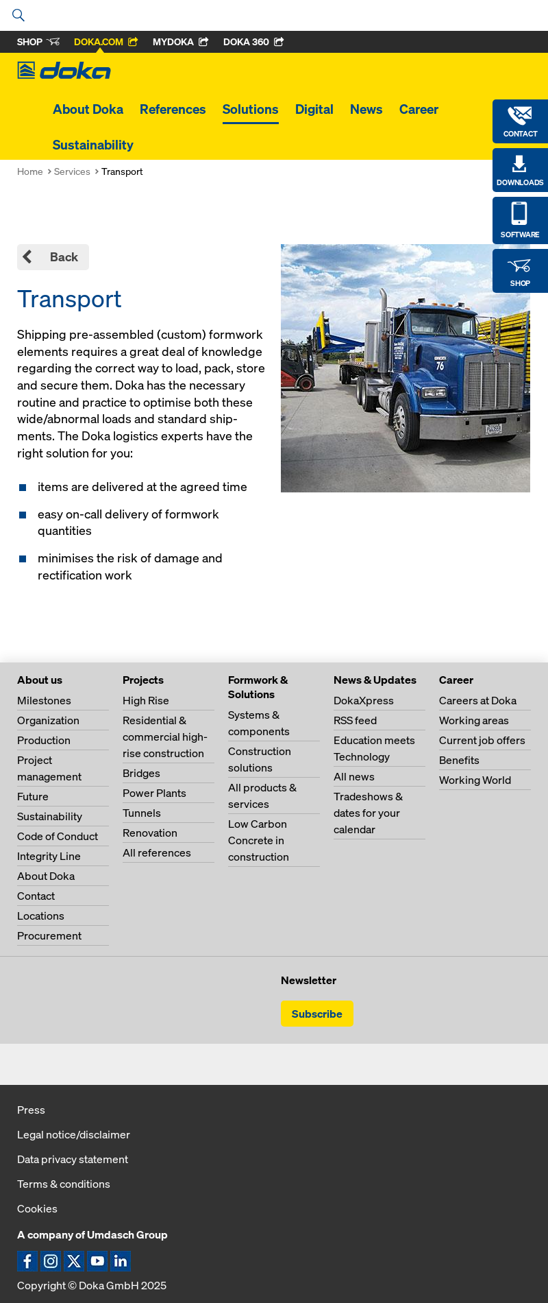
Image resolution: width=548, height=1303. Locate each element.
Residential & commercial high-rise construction (165, 737)
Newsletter (308, 980)
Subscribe (317, 1013)
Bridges (141, 772)
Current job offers (482, 740)
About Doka (88, 109)
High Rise (146, 700)
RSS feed (355, 720)
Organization (48, 720)
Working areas (474, 720)
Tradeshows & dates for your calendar (368, 813)
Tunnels (142, 812)
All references (157, 852)
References (173, 109)
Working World (475, 779)
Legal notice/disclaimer (73, 1134)
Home (30, 171)
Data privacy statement (72, 1159)
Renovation (150, 832)
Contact (36, 895)
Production (44, 740)
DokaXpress (364, 700)
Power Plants (154, 792)
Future (33, 796)
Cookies (37, 1208)
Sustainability (93, 145)
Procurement (49, 935)
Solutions (251, 109)
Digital (314, 109)
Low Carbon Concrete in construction (258, 840)
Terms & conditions (63, 1183)
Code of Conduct (57, 836)
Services (72, 171)
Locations (40, 915)
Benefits (459, 759)
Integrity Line (49, 855)
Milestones (44, 700)
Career (418, 109)
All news (354, 776)
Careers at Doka (477, 700)
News (366, 109)
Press (31, 1109)
